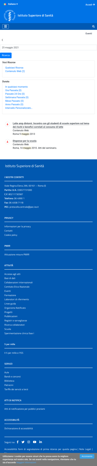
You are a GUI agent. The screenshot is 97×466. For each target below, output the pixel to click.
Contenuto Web (15, 71)
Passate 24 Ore (15, 93)
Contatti (8, 237)
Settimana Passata (16, 97)
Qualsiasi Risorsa (14, 67)
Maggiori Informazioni (26, 462)
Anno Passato (14, 104)
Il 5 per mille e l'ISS (13, 359)
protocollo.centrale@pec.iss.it (24, 213)
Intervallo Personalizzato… (19, 108)
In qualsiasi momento (16, 86)
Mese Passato (14, 101)
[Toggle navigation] (5, 26)
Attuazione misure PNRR (16, 261)
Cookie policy (10, 241)
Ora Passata (13, 90)
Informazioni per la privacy (17, 233)
